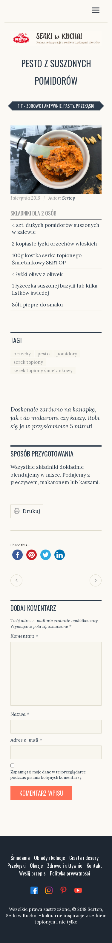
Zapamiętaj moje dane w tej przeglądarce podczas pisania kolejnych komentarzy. (48, 775)
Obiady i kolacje (49, 857)
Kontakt (94, 865)
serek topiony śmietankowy (43, 370)
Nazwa (19, 714)
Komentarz (24, 636)
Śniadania (20, 857)
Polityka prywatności (70, 873)
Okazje (36, 865)
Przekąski (16, 865)
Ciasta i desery (84, 857)
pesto (44, 354)
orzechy (22, 354)
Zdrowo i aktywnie (64, 865)
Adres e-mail (26, 740)
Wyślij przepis (32, 873)
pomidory (66, 354)
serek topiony (28, 362)
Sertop (68, 198)
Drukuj (31, 511)
